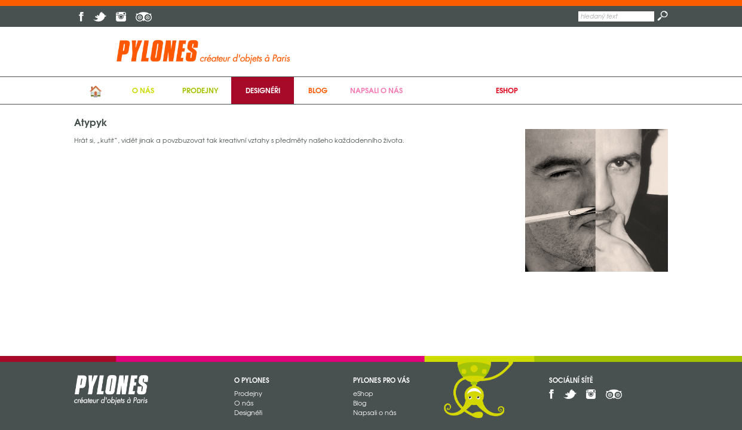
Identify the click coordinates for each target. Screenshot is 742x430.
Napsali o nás (376, 90)
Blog (317, 90)
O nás (143, 90)
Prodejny (200, 90)
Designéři (263, 90)
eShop (507, 90)
